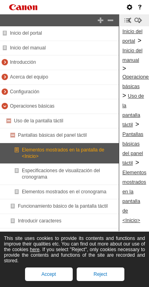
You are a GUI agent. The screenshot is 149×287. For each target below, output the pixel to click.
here (34, 249)
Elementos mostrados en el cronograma (64, 192)
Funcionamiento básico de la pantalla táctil (63, 206)
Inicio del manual (28, 48)
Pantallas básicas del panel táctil (52, 135)
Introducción (23, 62)
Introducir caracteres (39, 221)
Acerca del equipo (29, 77)
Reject (100, 274)
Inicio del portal (26, 33)
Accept (48, 274)
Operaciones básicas (32, 106)
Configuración (24, 91)
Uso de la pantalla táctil (38, 121)
